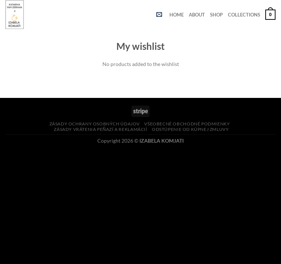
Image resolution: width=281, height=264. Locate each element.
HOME (176, 15)
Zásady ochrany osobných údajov (94, 123)
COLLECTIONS (244, 15)
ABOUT (197, 15)
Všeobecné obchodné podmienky (187, 123)
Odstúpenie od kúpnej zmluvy (190, 129)
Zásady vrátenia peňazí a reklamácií (100, 129)
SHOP (216, 15)
